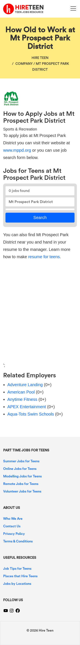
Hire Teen (40, 58)
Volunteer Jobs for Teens (22, 491)
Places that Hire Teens (20, 576)
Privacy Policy (14, 534)
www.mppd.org (17, 150)
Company (24, 63)
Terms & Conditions (18, 541)
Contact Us (11, 526)
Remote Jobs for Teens (20, 484)
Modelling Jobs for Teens (22, 476)
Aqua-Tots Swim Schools (30, 414)
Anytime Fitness (22, 399)
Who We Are (13, 518)
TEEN (29, 7)
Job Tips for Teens (17, 568)
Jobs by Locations (17, 583)
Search (40, 217)
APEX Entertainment (26, 406)
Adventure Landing (25, 384)
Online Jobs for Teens (19, 468)
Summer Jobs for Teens (21, 461)
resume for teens (44, 256)
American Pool (21, 392)
